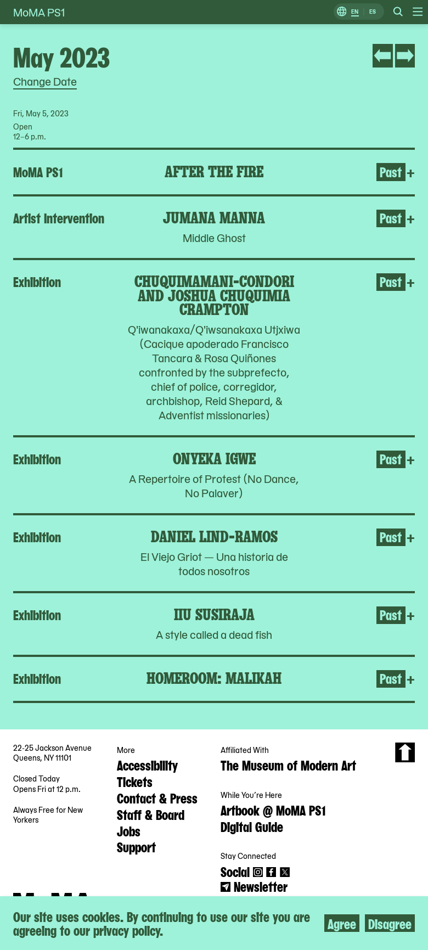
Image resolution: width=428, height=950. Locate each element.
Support (136, 846)
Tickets (135, 781)
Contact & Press (157, 797)
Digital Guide (252, 826)
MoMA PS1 (39, 12)
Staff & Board (150, 814)
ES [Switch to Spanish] (372, 11)
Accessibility (147, 764)
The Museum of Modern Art (288, 764)
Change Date (45, 81)
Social (235, 871)
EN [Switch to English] (354, 11)
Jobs (128, 830)
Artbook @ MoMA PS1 (273, 809)
